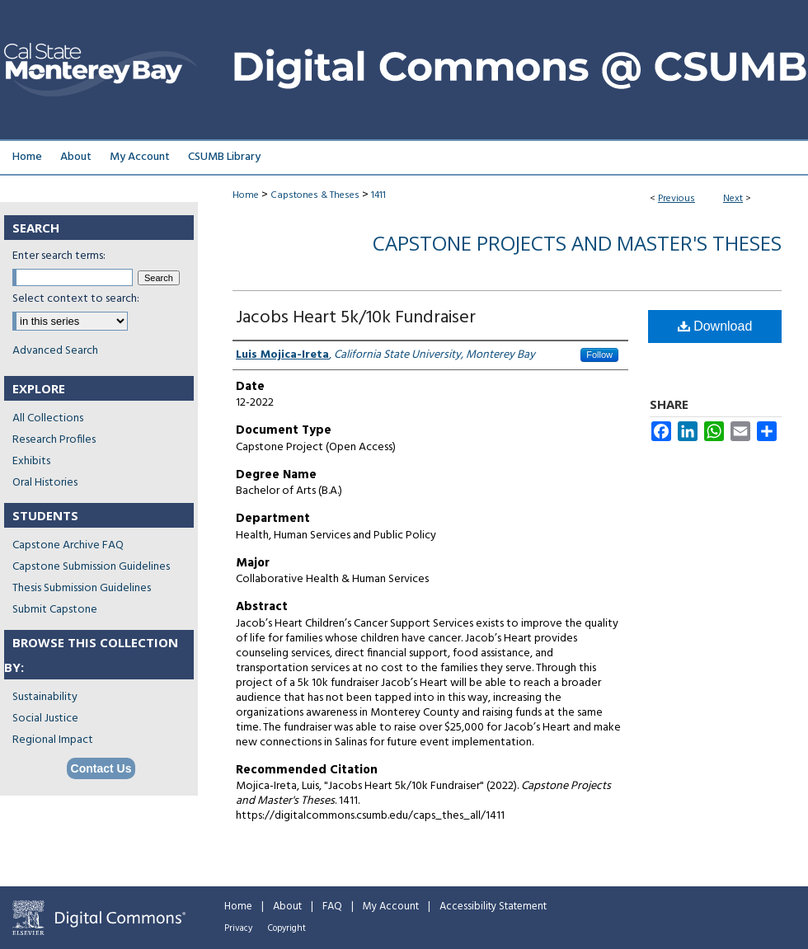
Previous (676, 198)
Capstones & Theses (314, 195)
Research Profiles (54, 439)
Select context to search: (75, 298)
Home (246, 195)
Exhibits (31, 461)
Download (715, 326)
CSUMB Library (224, 157)
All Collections (47, 418)
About (287, 906)
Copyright (287, 928)
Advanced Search (55, 350)
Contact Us (101, 768)
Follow (599, 354)
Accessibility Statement (493, 906)
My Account (391, 906)
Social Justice (45, 718)
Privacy (238, 928)
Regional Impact (52, 740)
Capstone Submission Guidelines (91, 566)
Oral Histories (45, 482)
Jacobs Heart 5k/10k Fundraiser (356, 317)
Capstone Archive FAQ (68, 545)
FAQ (332, 906)
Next (733, 198)
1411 (378, 195)
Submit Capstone (54, 609)
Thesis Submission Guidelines (81, 588)
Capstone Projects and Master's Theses (577, 242)
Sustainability (45, 697)
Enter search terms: (59, 256)
